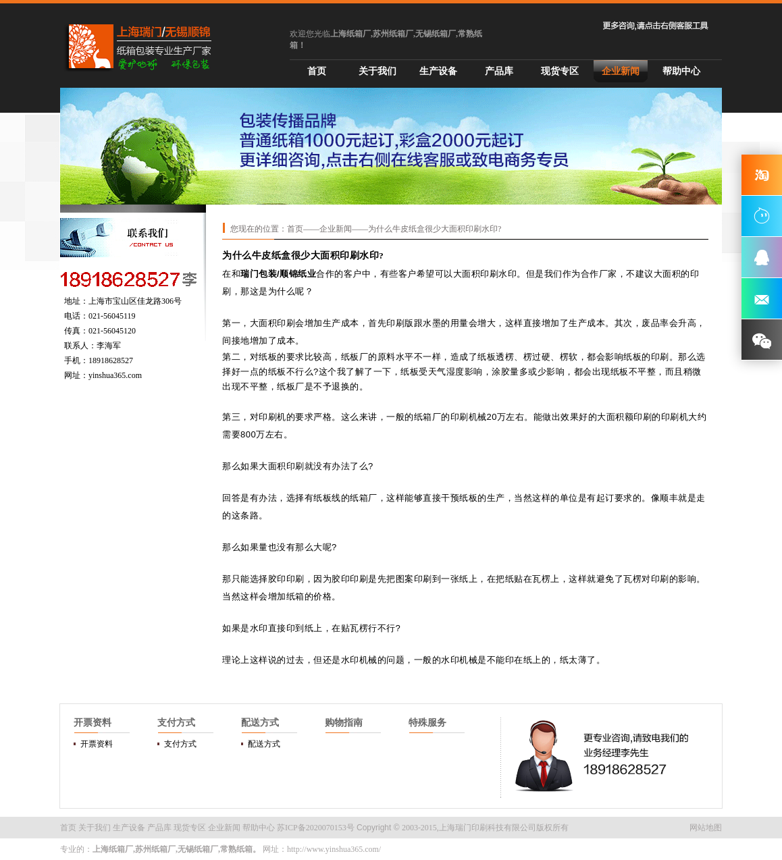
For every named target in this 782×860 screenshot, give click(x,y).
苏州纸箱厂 (155, 849)
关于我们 (377, 71)
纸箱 (423, 417)
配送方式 (264, 744)
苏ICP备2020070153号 (316, 827)
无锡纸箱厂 (198, 849)
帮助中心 (681, 71)
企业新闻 (621, 71)
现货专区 (560, 71)
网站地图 (705, 827)
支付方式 (180, 744)
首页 (316, 71)
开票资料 (96, 744)
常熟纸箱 (236, 849)
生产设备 (438, 71)
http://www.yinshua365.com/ (334, 849)
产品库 (499, 71)
